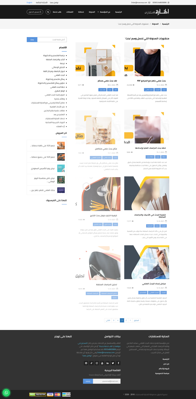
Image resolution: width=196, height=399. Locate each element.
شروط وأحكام (164, 368)
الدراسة (149, 227)
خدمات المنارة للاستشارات (55, 118)
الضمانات (69, 12)
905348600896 (110, 349)
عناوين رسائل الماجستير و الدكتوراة (51, 83)
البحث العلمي (153, 294)
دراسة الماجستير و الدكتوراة (54, 55)
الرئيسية (118, 12)
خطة (164, 158)
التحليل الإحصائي (58, 67)
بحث (164, 89)
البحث (158, 89)
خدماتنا (81, 12)
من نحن (166, 364)
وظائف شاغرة (59, 99)
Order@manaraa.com (106, 352)
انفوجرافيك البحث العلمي (55, 95)
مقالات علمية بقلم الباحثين (54, 110)
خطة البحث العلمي (57, 87)
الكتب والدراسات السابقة (55, 59)
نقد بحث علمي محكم (107, 81)
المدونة (92, 12)
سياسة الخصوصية (162, 373)
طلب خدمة (57, 12)
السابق (136, 320)
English (29, 2)
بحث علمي (148, 89)
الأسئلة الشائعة (42, 2)
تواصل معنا (54, 2)
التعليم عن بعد (59, 114)
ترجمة (62, 63)
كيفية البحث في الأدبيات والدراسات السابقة (150, 217)
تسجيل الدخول (35, 12)
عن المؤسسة (105, 12)
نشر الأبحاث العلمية (57, 106)
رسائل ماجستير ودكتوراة (55, 79)
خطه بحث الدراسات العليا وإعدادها (150, 149)
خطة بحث (150, 158)
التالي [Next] (108, 320)
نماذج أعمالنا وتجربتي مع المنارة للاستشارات (48, 103)
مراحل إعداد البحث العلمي (154, 285)
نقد (115, 89)
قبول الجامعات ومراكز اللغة (54, 71)
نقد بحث (102, 89)
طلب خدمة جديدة (105, 346)
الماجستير (143, 294)
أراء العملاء (60, 126)
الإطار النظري (60, 91)
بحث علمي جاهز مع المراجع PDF (151, 81)
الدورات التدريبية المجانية (55, 122)
